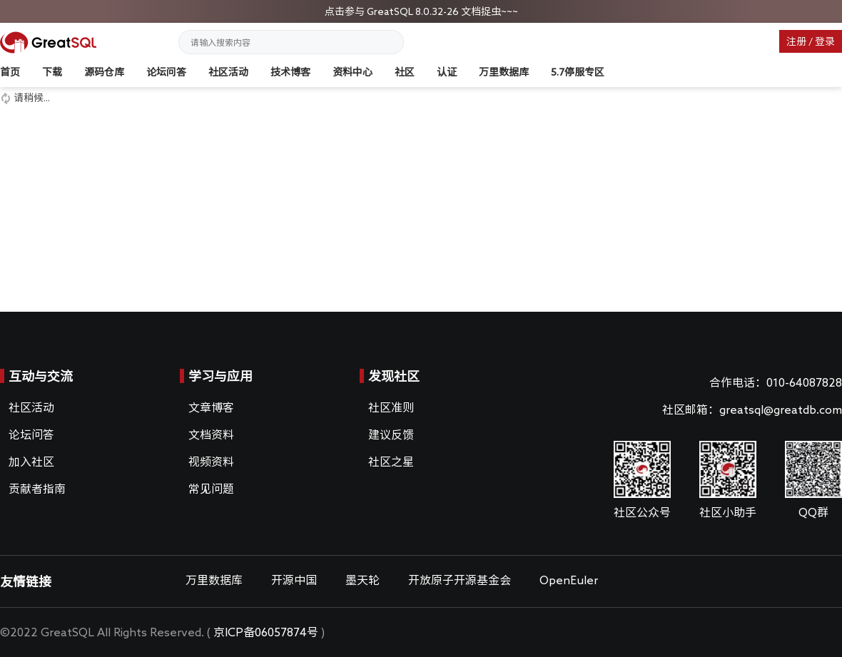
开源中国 (294, 580)
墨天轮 (362, 580)
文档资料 (211, 434)
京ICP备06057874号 (265, 632)
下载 (52, 72)
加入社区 (31, 461)
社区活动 (228, 72)
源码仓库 (104, 72)
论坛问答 (166, 72)
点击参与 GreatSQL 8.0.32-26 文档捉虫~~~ (421, 11)
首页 (10, 72)
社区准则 (391, 407)
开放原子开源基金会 (459, 580)
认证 (447, 72)
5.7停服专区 (577, 72)
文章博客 (211, 407)
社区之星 (391, 461)
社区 (405, 72)
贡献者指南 (37, 488)
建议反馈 (391, 434)
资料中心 (352, 72)
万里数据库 (504, 72)
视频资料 (211, 461)
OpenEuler (568, 580)
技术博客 (290, 72)
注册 (796, 41)
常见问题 (211, 488)
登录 (825, 41)
